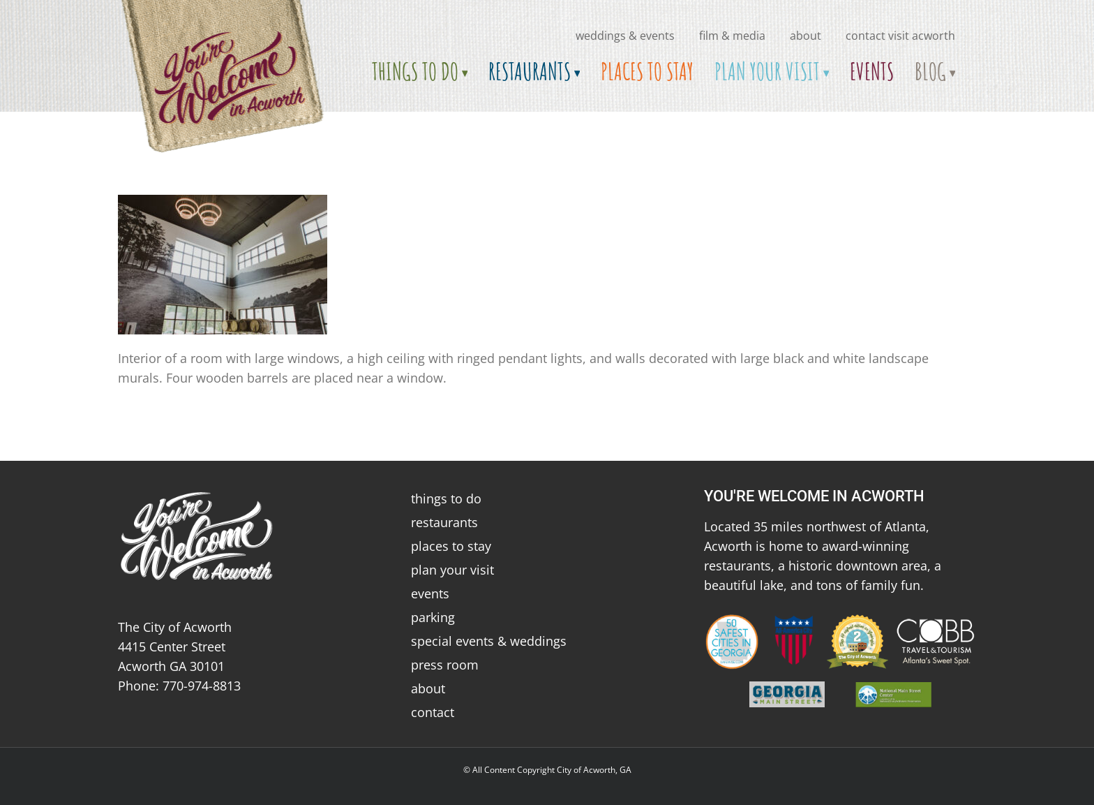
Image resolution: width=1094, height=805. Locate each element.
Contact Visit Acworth (900, 35)
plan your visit (452, 569)
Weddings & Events (625, 35)
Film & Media (732, 35)
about (805, 35)
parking (433, 617)
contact (432, 712)
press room (445, 664)
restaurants (444, 522)
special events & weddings (489, 641)
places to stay (451, 546)
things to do (446, 498)
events (430, 593)
